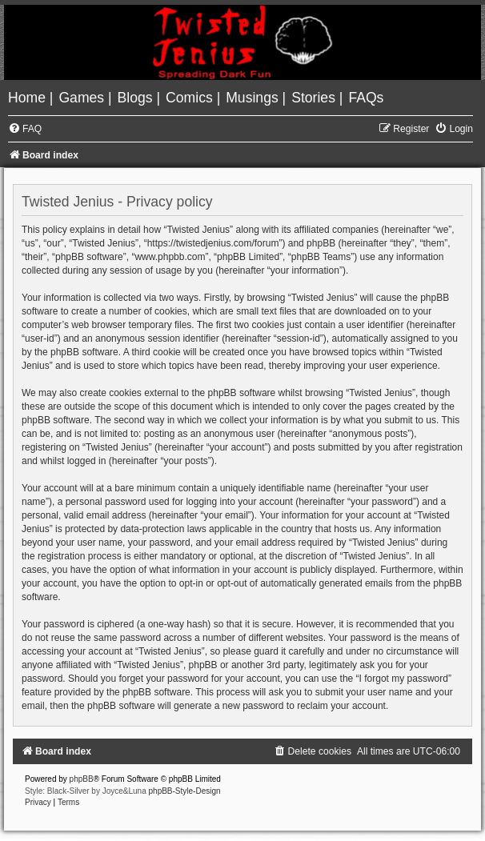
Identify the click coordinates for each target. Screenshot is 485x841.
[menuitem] (29, 98)
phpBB (82, 779)
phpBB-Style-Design (185, 791)
